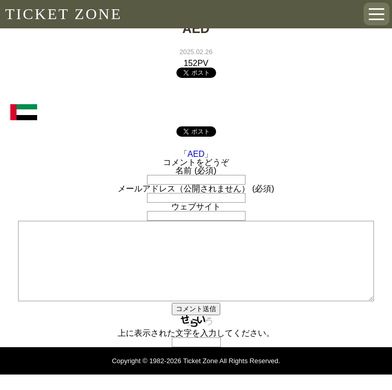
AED (196, 154)
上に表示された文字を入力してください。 (196, 348)
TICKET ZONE (63, 13)
